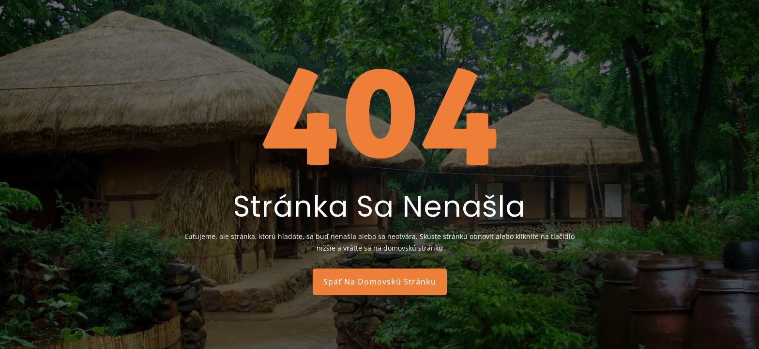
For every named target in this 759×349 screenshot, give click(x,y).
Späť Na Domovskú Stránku (379, 281)
